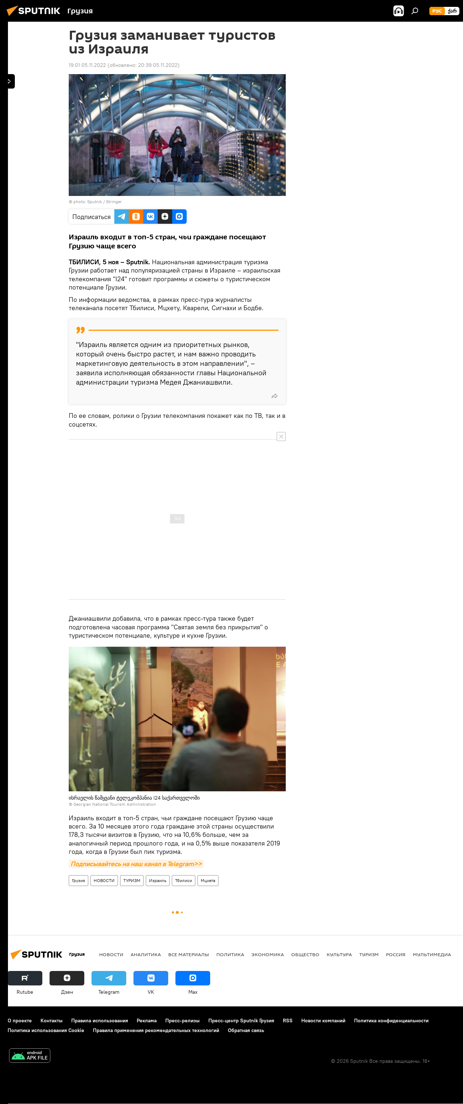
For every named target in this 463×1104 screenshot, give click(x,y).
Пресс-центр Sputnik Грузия (241, 1020)
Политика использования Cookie (46, 1030)
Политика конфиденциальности (391, 1020)
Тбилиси (183, 880)
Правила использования (99, 1020)
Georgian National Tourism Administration (114, 804)
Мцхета (208, 880)
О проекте (20, 1020)
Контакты (52, 1020)
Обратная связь (246, 1030)
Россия (395, 954)
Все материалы (188, 954)
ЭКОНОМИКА (267, 954)
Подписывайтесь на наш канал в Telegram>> (136, 864)
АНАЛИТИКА (146, 954)
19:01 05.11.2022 (87, 65)
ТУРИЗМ (131, 880)
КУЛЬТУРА (339, 954)
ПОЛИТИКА (230, 954)
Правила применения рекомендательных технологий (156, 1030)
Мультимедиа (432, 954)
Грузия (78, 880)
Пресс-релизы (182, 1020)
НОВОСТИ (104, 880)
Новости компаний (323, 1020)
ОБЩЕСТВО (305, 954)
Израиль (157, 880)
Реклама (147, 1020)
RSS (288, 1020)
